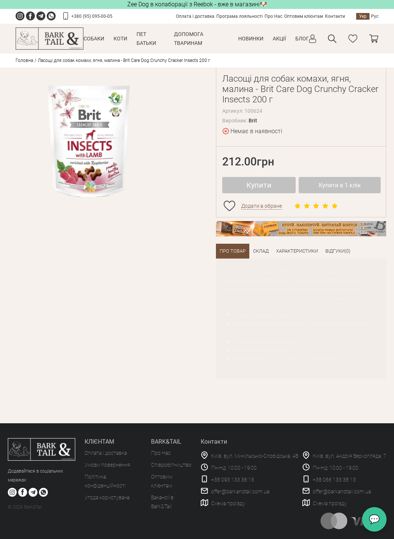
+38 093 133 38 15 (232, 480)
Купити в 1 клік (340, 185)
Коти (120, 39)
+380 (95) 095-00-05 (91, 16)
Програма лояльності (239, 16)
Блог (302, 39)
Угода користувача (107, 497)
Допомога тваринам (188, 38)
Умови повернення (107, 465)
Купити (259, 185)
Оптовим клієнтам (303, 16)
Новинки (250, 39)
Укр (363, 16)
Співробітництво (171, 465)
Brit (253, 121)
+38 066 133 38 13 (334, 480)
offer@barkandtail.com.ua (240, 491)
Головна (24, 60)
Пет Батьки (146, 38)
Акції (279, 39)
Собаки (93, 39)
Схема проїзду (228, 503)
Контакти (335, 16)
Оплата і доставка (195, 16)
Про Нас (273, 16)
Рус (374, 16)
